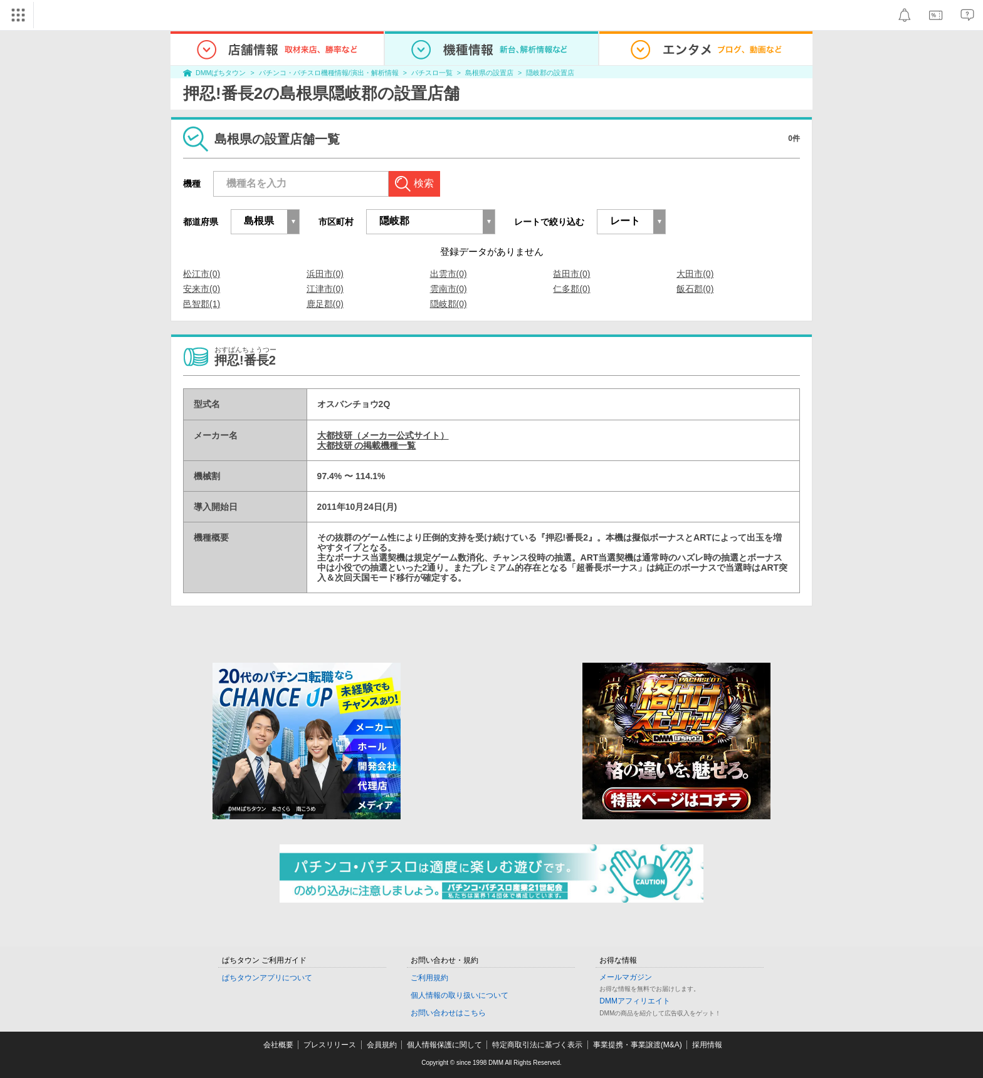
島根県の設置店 (489, 72)
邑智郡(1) (201, 303)
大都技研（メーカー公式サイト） (383, 435)
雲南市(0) (448, 288)
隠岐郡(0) (448, 303)
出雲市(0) (448, 273)
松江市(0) (201, 273)
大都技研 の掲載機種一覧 (366, 445)
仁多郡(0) (571, 288)
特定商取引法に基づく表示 (537, 1044)
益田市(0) (571, 273)
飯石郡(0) (694, 288)
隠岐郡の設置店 (550, 72)
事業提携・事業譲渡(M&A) (637, 1044)
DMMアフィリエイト (634, 1001)
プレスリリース (329, 1044)
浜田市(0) (325, 273)
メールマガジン (625, 977)
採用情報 (707, 1044)
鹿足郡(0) (325, 303)
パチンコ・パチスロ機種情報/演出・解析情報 (329, 72)
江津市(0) (325, 288)
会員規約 (382, 1044)
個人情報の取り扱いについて (459, 995)
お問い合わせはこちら (448, 1012)
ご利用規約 (429, 977)
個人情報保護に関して (444, 1044)
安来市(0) (201, 288)
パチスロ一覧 (432, 72)
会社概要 (278, 1044)
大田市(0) (694, 273)
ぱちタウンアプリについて (267, 977)
